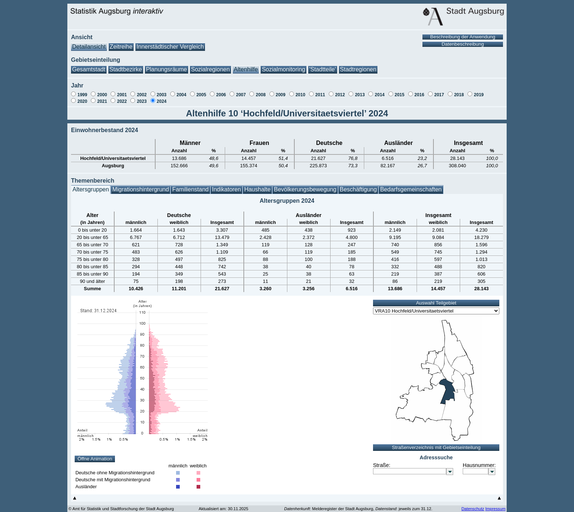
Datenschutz (472, 505)
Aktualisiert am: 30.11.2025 (224, 505)
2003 (162, 91)
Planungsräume (166, 66)
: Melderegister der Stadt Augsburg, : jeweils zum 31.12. (358, 505)
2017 (439, 91)
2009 (281, 91)
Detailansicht (89, 43)
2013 (360, 91)
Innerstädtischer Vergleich (170, 43)
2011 (320, 91)
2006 (221, 91)
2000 (102, 91)
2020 (82, 97)
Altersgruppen (90, 186)
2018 (459, 91)
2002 (142, 91)
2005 (201, 91)
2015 (400, 91)
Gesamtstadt (88, 66)
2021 (102, 97)
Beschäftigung (358, 186)
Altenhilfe (246, 66)
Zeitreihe (121, 43)
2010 (300, 91)
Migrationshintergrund (140, 186)
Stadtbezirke (125, 66)
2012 (340, 91)
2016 (419, 91)
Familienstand (190, 186)
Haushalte (257, 186)
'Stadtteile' (322, 66)
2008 (261, 91)
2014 (380, 91)
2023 (142, 97)
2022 (122, 97)
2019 (479, 91)
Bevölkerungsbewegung (305, 186)
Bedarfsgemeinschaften (410, 186)
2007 (241, 91)
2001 (122, 91)
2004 (181, 91)
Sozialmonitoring (283, 66)
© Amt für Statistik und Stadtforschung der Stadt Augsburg (121, 505)
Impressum (495, 505)
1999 (82, 91)
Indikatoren (226, 186)
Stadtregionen (358, 66)
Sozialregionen (210, 66)
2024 (162, 97)
